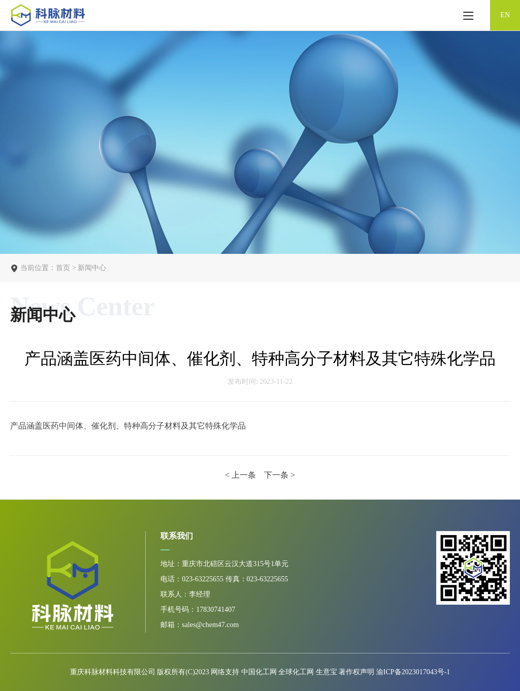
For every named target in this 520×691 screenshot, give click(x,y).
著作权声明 (357, 672)
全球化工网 (296, 672)
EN (505, 15)
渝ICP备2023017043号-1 (413, 672)
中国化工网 (259, 672)
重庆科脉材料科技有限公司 (112, 672)
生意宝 (326, 672)
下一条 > (279, 475)
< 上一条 (241, 475)
